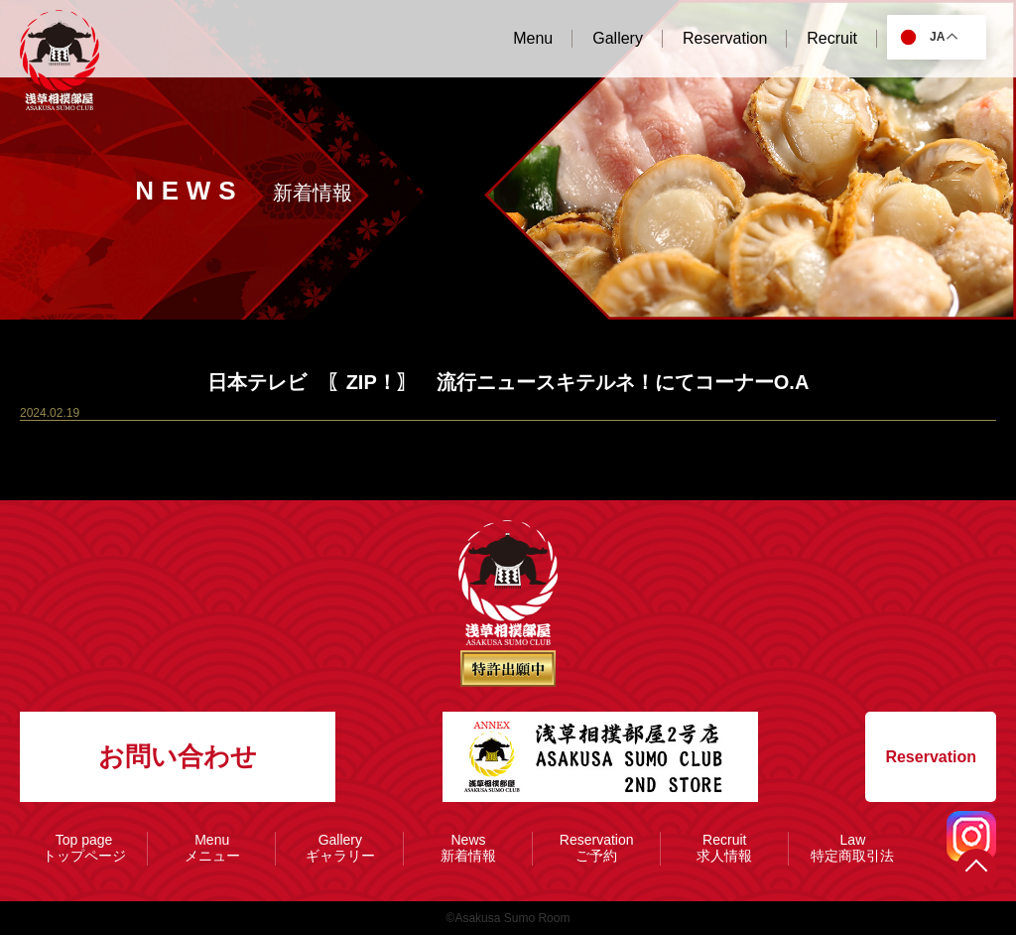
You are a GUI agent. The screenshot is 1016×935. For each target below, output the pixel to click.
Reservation (930, 756)
